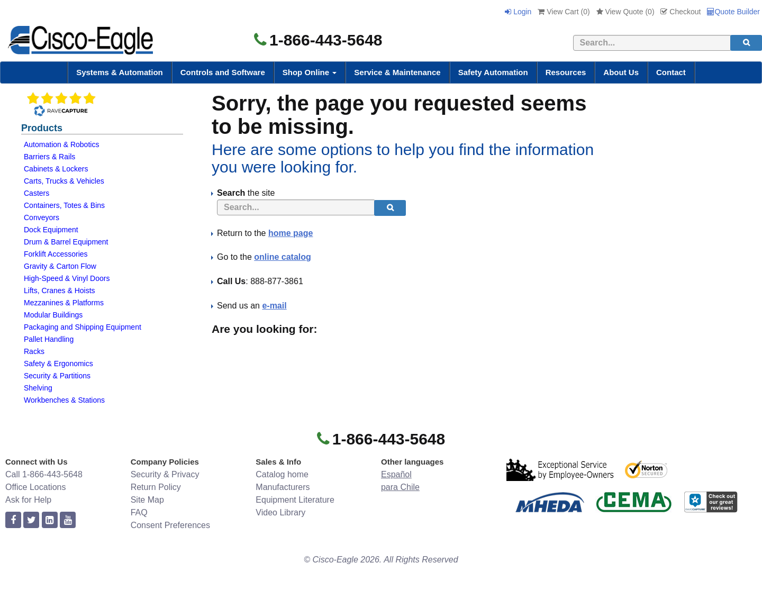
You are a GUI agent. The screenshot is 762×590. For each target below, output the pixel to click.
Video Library (280, 512)
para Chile (400, 487)
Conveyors (41, 217)
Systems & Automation (119, 72)
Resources (566, 72)
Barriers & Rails (49, 156)
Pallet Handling (49, 339)
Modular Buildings (53, 315)
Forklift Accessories (56, 254)
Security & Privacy (165, 474)
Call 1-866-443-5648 (44, 474)
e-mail (274, 305)
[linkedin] (50, 520)
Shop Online (310, 72)
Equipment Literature (295, 499)
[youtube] (68, 520)
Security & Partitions (57, 375)
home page (290, 233)
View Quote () (625, 11)
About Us (621, 72)
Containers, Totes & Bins (64, 205)
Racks (34, 351)
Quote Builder (733, 11)
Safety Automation (493, 72)
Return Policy (156, 487)
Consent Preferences (170, 525)
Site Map (147, 499)
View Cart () (563, 11)
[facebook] (13, 520)
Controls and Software (222, 72)
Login (518, 11)
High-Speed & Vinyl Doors (67, 278)
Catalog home (282, 474)
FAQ (139, 512)
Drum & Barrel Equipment (66, 242)
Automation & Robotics (61, 144)
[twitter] (31, 520)
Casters (36, 193)
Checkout (680, 11)
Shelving (38, 388)
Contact (671, 72)
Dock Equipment (51, 229)
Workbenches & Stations (64, 400)
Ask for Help (28, 499)
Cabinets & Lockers (56, 169)
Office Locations (35, 487)
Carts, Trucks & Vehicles (64, 181)
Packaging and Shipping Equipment (82, 327)
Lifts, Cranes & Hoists (59, 290)
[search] (746, 43)
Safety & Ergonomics (58, 363)
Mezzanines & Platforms (64, 302)
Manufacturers (283, 487)
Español (396, 474)
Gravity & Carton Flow (60, 266)
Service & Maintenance (397, 72)
